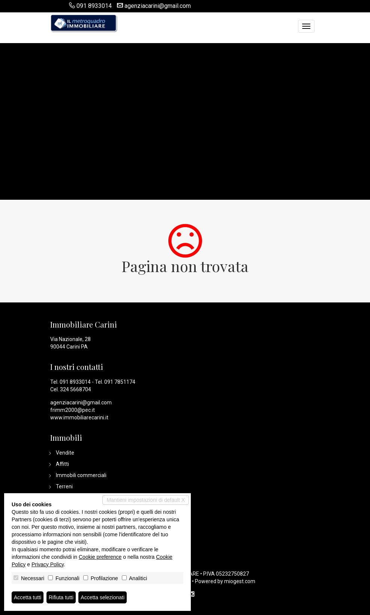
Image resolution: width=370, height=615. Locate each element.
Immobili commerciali (81, 475)
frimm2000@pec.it (72, 410)
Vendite (65, 453)
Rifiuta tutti (61, 597)
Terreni (64, 486)
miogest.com (239, 581)
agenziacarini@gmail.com (157, 5)
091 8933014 (94, 5)
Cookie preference (100, 557)
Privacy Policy (47, 564)
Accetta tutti (27, 597)
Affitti (62, 464)
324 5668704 (75, 389)
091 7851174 (119, 382)
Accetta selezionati (102, 597)
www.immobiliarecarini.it (79, 417)
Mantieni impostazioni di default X (145, 500)
